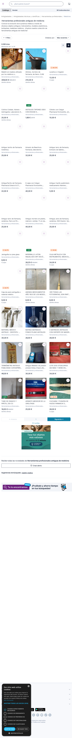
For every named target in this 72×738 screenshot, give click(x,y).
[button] (16, 704)
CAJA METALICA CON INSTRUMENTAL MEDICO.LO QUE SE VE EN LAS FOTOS (59, 255)
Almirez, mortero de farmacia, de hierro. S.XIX (34, 73)
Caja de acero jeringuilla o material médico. (11, 293)
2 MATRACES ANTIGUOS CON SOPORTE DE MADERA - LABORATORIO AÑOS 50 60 (59, 331)
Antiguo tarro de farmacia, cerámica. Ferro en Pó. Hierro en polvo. (11, 220)
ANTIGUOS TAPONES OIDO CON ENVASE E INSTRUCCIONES (35, 111)
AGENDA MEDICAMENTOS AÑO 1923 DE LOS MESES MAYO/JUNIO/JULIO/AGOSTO (36, 293)
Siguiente (59, 419)
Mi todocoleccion (63, 10)
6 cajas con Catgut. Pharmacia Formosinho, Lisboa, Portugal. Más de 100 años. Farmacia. (34, 184)
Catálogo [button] (5, 10)
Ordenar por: (50, 38)
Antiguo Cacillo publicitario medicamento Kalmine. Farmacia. (59, 184)
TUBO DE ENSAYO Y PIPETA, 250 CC (9, 402)
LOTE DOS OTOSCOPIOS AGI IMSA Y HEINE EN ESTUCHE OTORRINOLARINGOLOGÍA (59, 367)
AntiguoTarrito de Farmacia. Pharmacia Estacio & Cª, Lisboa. (11, 184)
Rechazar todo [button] (23, 729)
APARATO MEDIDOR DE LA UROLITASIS (35, 402)
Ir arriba (36, 423)
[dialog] (16, 710)
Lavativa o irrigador (56, 72)
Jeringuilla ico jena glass (10, 254)
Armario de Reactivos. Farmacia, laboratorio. (33, 148)
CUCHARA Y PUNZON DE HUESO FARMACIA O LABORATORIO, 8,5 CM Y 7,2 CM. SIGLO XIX (59, 402)
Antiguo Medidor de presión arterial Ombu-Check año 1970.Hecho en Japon (35, 367)
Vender (15, 10)
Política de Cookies (39, 722)
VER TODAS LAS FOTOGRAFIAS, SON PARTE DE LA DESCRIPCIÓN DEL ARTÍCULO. (59, 293)
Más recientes (62, 38)
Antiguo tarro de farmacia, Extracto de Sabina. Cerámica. (59, 148)
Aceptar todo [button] (9, 729)
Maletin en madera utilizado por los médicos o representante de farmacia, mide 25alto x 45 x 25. (11, 73)
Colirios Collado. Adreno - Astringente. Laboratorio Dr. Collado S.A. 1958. (11, 111)
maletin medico (27, 473)
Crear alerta (36, 466)
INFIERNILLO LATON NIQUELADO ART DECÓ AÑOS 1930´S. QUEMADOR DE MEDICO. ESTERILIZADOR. (35, 255)
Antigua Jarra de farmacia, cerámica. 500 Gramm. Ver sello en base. (59, 220)
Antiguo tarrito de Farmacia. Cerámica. (11, 148)
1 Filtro (6, 38)
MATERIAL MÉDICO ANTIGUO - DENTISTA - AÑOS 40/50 (10, 331)
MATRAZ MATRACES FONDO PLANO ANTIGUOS (35, 331)
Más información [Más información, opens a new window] (8, 700)
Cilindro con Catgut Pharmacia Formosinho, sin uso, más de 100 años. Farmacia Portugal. (59, 111)
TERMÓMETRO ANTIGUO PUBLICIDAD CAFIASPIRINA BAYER (11, 367)
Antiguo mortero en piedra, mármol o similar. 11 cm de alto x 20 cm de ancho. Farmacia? (35, 220)
